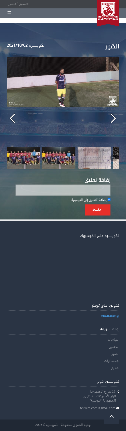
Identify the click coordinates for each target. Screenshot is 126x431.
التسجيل (24, 4)
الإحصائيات (111, 361)
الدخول (12, 4)
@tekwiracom (110, 316)
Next (113, 157)
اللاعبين (114, 347)
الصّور (115, 354)
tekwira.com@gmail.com (97, 408)
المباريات (113, 340)
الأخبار (115, 368)
